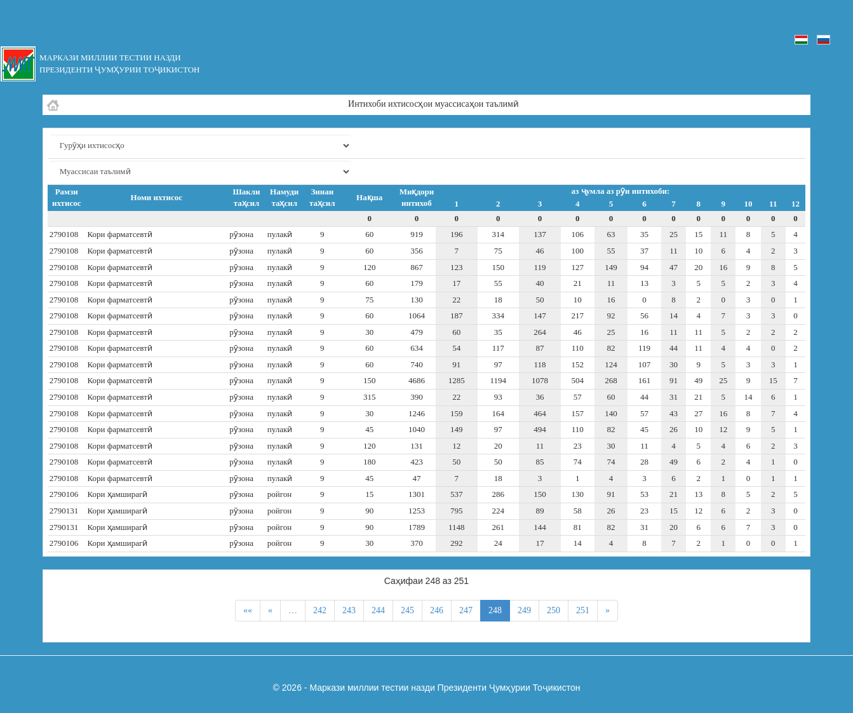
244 (378, 610)
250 (553, 610)
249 (524, 610)
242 (319, 610)
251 (582, 610)
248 (495, 610)
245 (407, 610)
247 (466, 610)
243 (349, 610)
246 (436, 610)
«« (247, 610)
